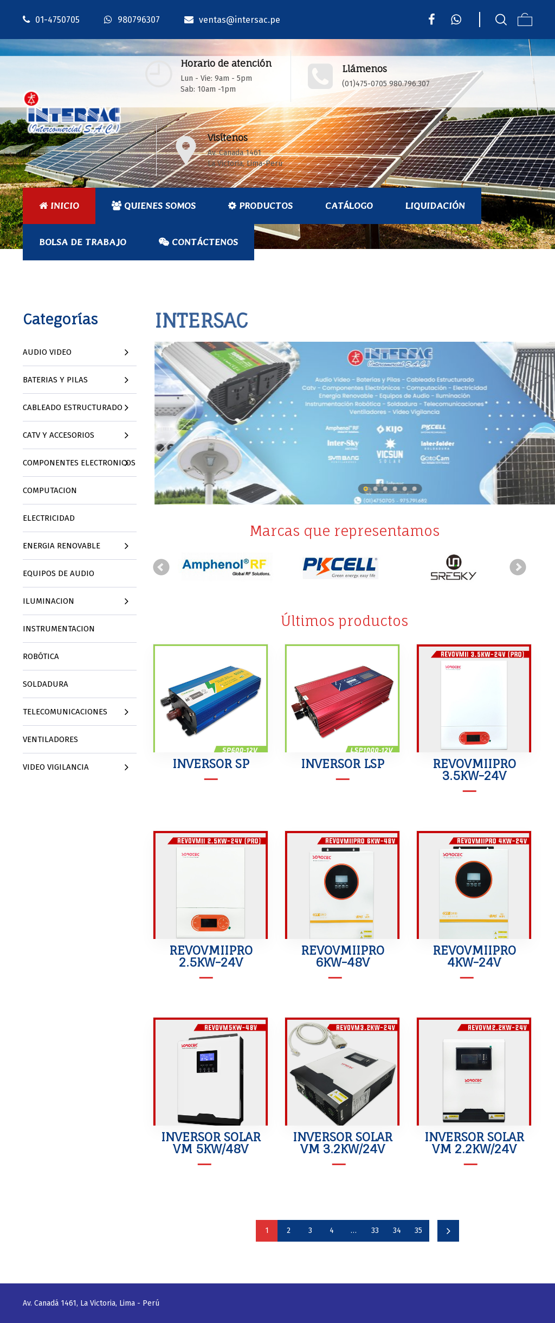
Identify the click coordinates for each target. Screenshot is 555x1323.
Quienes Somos (154, 205)
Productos (260, 205)
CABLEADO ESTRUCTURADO (72, 407)
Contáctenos (198, 242)
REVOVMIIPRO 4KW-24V (474, 956)
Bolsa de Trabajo (82, 242)
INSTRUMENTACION (59, 629)
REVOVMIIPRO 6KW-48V (342, 956)
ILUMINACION (48, 601)
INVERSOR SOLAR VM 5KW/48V (211, 1142)
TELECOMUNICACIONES (65, 712)
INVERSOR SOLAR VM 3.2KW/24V (342, 1142)
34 (397, 1230)
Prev (161, 567)
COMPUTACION (50, 490)
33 (375, 1230)
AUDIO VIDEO (47, 352)
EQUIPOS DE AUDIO (58, 573)
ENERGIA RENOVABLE (61, 546)
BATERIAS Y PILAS (55, 380)
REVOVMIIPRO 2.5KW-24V (211, 956)
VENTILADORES (50, 739)
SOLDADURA (45, 684)
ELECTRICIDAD (49, 518)
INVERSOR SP (210, 763)
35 (418, 1230)
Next (518, 567)
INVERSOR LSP (342, 763)
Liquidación (435, 205)
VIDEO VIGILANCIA (56, 767)
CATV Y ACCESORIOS (58, 435)
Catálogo (349, 205)
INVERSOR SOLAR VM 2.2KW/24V (474, 1142)
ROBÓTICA (41, 656)
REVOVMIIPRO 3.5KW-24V (474, 769)
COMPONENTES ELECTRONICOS (79, 463)
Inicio (59, 205)
